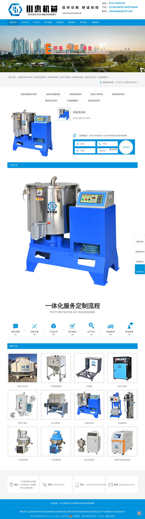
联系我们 (83, 22)
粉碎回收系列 (78, 77)
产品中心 (36, 22)
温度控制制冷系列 (25, 77)
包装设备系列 (94, 101)
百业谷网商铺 (74, 503)
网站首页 (13, 22)
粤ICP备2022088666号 (89, 516)
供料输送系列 (53, 77)
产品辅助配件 (102, 77)
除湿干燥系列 (65, 77)
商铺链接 (95, 22)
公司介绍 (24, 22)
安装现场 (60, 22)
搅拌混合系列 (90, 77)
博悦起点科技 (110, 516)
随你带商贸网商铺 (87, 503)
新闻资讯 (71, 22)
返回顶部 (140, 269)
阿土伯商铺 (64, 503)
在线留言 (126, 147)
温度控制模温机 (40, 77)
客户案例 (48, 22)
